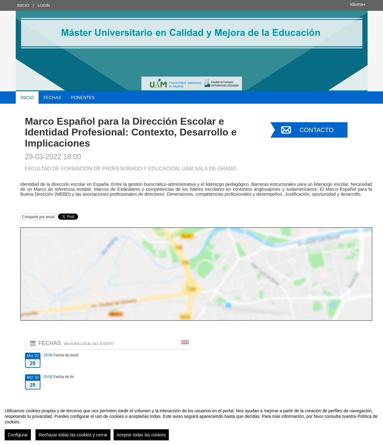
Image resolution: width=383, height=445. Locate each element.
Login (44, 5)
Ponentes (83, 97)
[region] (191, 422)
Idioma (357, 4)
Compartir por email (38, 217)
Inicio (23, 5)
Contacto (316, 130)
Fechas (52, 97)
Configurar (18, 434)
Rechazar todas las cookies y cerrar (73, 434)
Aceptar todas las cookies (141, 434)
